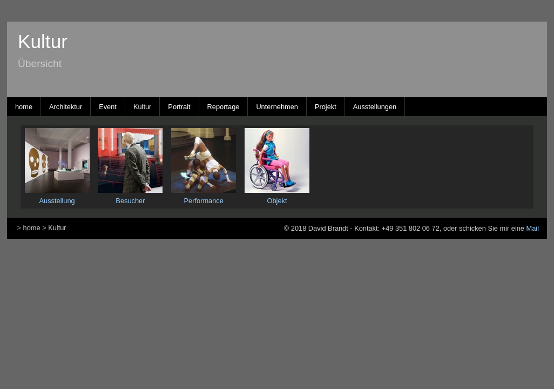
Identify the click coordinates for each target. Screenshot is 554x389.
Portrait (179, 107)
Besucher (130, 201)
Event (108, 107)
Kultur (142, 107)
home (23, 107)
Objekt (277, 201)
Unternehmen (277, 107)
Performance (204, 201)
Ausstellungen (374, 107)
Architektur (65, 107)
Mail (532, 228)
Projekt (325, 107)
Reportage (223, 107)
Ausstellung (57, 201)
